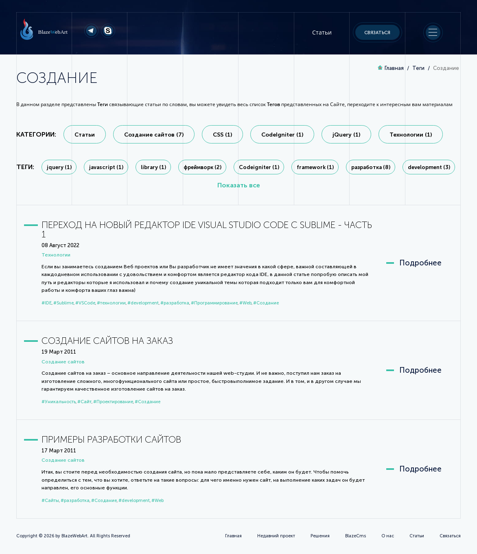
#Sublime (63, 303)
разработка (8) (370, 167)
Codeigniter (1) (259, 167)
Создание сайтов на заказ (107, 340)
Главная (394, 68)
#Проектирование (113, 401)
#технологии (111, 303)
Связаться (377, 32)
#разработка (174, 303)
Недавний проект (276, 536)
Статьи (322, 32)
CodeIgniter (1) (282, 134)
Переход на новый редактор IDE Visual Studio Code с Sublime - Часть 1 (207, 229)
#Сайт (84, 401)
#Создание (266, 303)
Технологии (56, 255)
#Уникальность (59, 401)
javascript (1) (106, 167)
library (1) (153, 167)
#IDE (47, 303)
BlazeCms (355, 536)
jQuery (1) (346, 134)
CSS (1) (222, 134)
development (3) (429, 167)
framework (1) (315, 167)
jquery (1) (59, 167)
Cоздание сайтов (63, 362)
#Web (245, 303)
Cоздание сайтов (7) (154, 134)
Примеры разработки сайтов (111, 439)
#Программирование (214, 303)
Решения (320, 536)
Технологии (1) (410, 134)
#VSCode (85, 303)
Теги (418, 68)
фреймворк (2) (202, 167)
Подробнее (420, 263)
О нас (387, 536)
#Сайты (50, 500)
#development (143, 303)
